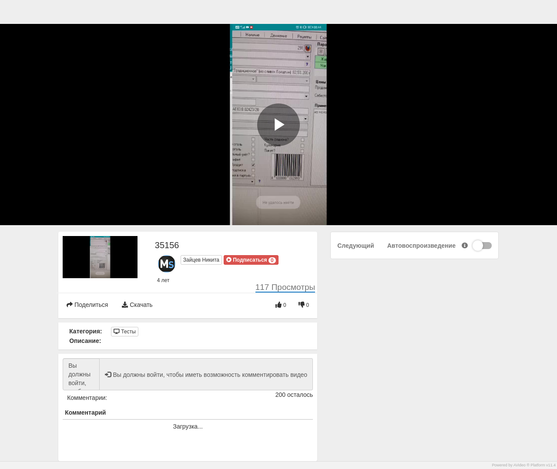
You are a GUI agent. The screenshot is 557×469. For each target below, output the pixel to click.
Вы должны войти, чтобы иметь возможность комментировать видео (81, 374)
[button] (251, 260)
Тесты (125, 332)
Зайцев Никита (201, 260)
